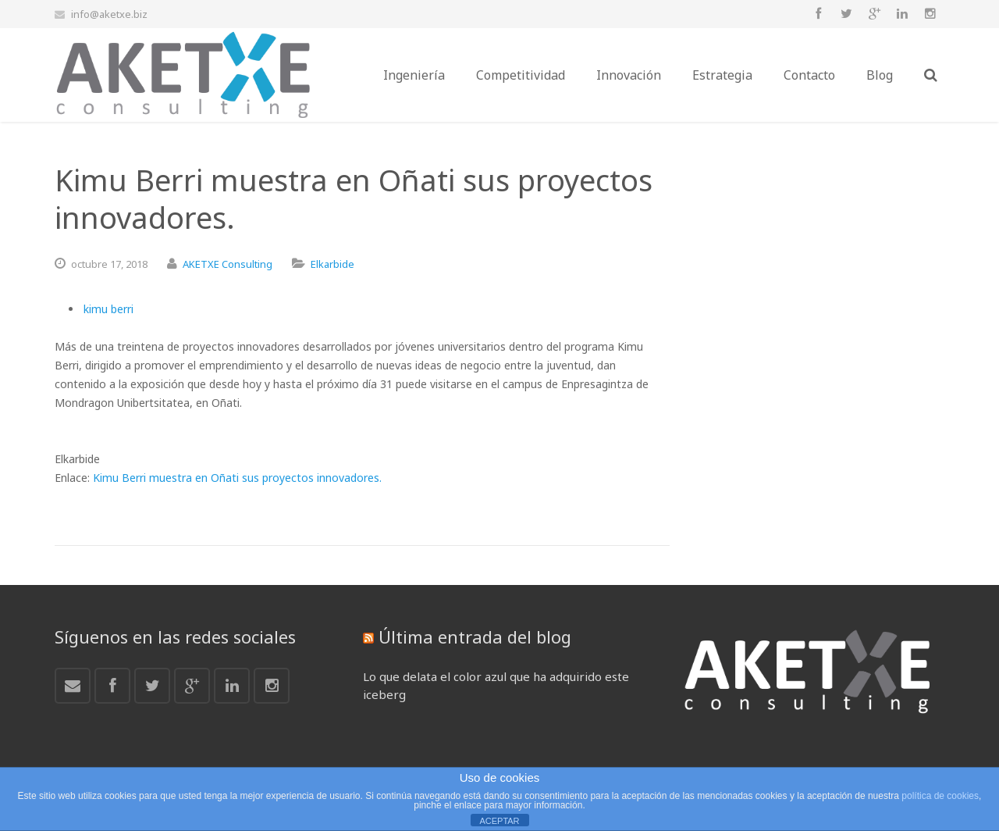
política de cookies (940, 795)
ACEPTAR (499, 821)
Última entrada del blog (475, 636)
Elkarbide (332, 264)
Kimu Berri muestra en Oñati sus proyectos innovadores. (237, 477)
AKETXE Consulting (227, 264)
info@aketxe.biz (109, 14)
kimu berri (108, 308)
